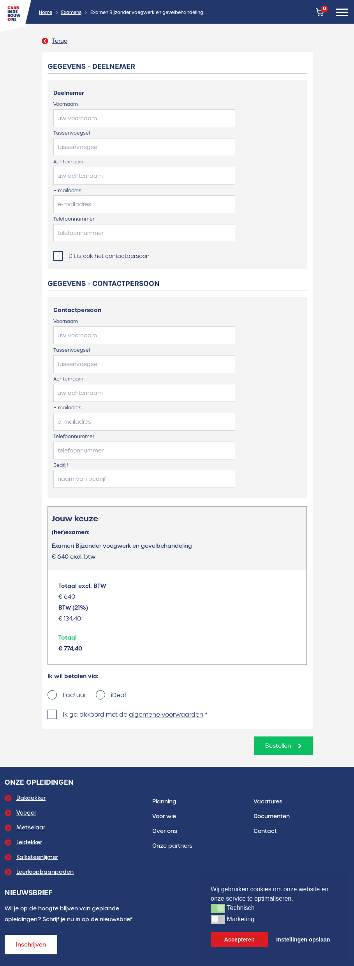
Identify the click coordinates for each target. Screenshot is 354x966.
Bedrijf (60, 465)
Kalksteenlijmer (37, 857)
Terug (55, 40)
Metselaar (30, 827)
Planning (164, 801)
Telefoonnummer (73, 219)
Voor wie (164, 816)
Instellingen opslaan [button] (303, 939)
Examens (71, 12)
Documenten (272, 816)
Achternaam (68, 162)
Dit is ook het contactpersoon (109, 255)
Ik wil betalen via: (73, 676)
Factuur (74, 695)
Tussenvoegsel (71, 133)
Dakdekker (31, 797)
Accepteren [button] (239, 939)
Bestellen (283, 745)
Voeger (26, 812)
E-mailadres (67, 190)
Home (45, 12)
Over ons (164, 831)
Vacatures (268, 801)
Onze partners (172, 845)
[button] (218, 908)
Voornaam (65, 104)
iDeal (118, 695)
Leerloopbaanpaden (45, 871)
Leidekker (29, 842)
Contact (265, 831)
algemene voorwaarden (166, 714)
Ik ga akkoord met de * (135, 714)
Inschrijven (31, 944)
